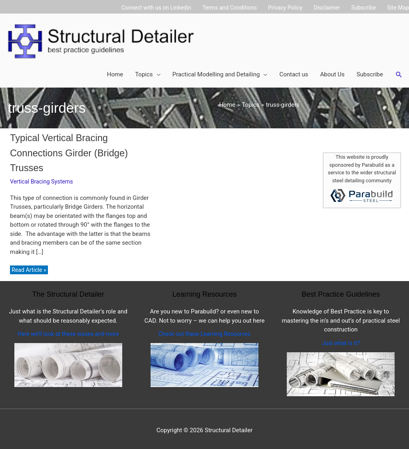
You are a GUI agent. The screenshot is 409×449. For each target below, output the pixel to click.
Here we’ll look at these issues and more (68, 331)
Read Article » (29, 267)
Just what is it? (341, 340)
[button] (399, 72)
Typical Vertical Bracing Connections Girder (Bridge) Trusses (72, 149)
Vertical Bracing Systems (43, 178)
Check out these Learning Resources (204, 331)
